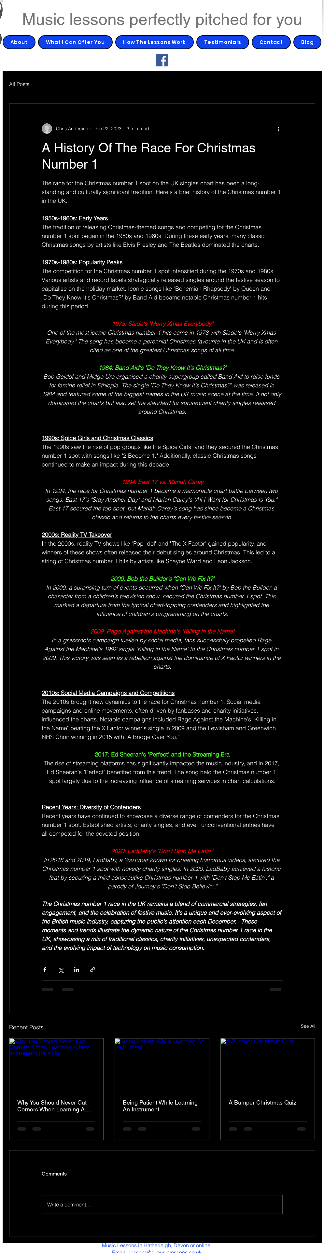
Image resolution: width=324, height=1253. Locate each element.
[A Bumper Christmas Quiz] (268, 1064)
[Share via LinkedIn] (77, 970)
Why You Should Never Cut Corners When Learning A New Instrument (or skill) (52, 1106)
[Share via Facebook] (45, 970)
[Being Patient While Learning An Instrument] (162, 1064)
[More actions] (279, 128)
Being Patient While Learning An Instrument (160, 1106)
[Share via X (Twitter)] (61, 970)
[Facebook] (162, 60)
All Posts (19, 84)
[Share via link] (93, 970)
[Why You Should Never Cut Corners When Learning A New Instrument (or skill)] (56, 1064)
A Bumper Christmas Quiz (262, 1102)
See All (308, 1026)
